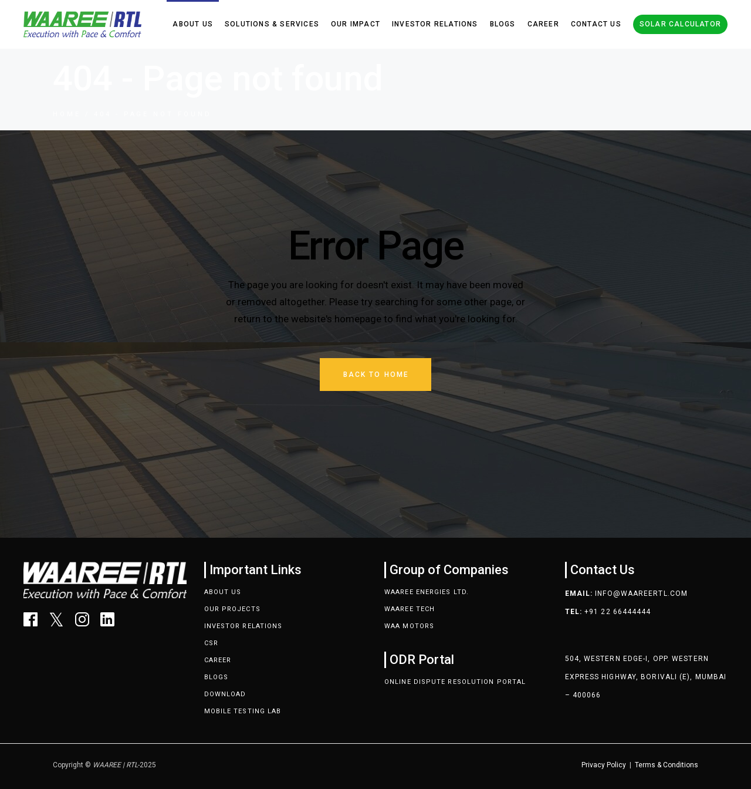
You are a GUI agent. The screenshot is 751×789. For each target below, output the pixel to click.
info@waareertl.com (641, 593)
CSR (211, 643)
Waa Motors (409, 626)
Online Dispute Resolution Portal (455, 682)
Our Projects (232, 609)
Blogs (216, 677)
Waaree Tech (409, 609)
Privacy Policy (603, 765)
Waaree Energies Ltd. (426, 592)
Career (218, 660)
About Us (223, 592)
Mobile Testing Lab (243, 711)
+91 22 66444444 (617, 612)
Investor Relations (243, 626)
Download (225, 694)
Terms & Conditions (666, 765)
